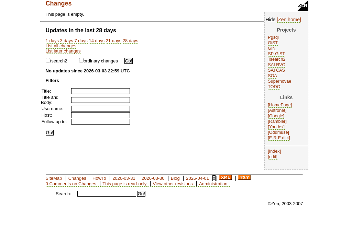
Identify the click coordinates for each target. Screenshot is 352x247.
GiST (273, 42)
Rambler (277, 121)
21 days (114, 40)
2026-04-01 (197, 178)
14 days (96, 40)
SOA (272, 75)
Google (276, 116)
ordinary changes (98, 60)
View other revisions (173, 183)
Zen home (289, 19)
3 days (66, 40)
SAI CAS (276, 70)
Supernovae (279, 81)
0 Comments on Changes (71, 183)
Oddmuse (278, 132)
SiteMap (54, 178)
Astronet (277, 110)
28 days (131, 40)
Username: (53, 108)
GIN (271, 48)
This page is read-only (124, 183)
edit (272, 156)
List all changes (61, 45)
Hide (271, 19)
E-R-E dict (279, 138)
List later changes (63, 51)
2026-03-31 (123, 178)
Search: (63, 193)
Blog (175, 178)
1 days (52, 40)
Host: (47, 115)
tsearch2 (56, 60)
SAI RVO (276, 64)
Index (274, 151)
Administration (213, 183)
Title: (46, 91)
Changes (59, 3)
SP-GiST (276, 53)
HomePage (280, 105)
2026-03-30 (153, 178)
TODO (274, 86)
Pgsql (273, 37)
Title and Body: (49, 100)
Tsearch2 (276, 59)
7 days (80, 40)
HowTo (99, 178)
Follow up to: (54, 121)
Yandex (276, 127)
